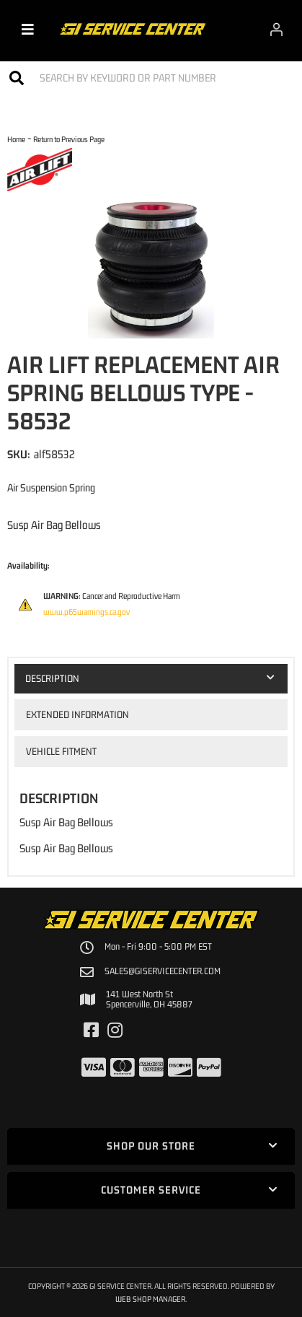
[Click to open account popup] (276, 29)
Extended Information (77, 714)
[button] (151, 77)
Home (16, 139)
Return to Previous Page (69, 139)
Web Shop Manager (150, 1298)
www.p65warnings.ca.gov (86, 612)
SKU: (18, 453)
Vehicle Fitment (61, 751)
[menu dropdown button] (27, 29)
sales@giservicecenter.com (163, 971)
